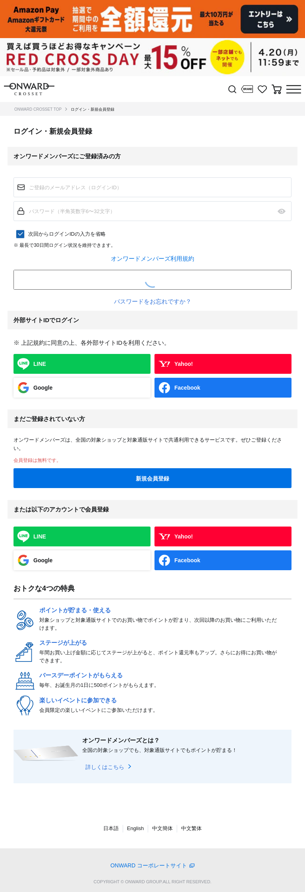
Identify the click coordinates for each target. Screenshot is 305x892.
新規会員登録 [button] (152, 478)
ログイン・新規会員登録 (92, 109)
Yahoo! (183, 364)
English (135, 828)
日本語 (111, 828)
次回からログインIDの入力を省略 (67, 234)
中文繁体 (191, 828)
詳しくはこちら (104, 767)
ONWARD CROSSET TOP (38, 109)
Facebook (187, 387)
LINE (39, 364)
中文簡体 (162, 828)
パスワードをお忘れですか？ (152, 301)
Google (42, 387)
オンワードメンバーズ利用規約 (152, 258)
